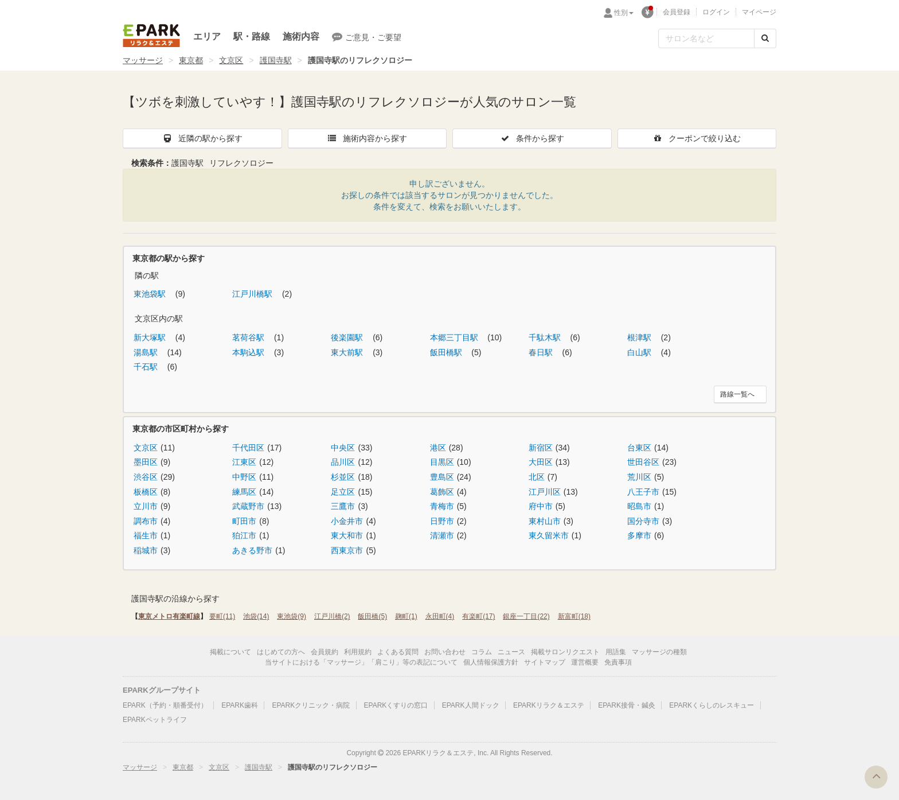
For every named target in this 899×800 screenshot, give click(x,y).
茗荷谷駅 (249, 337)
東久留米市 (549, 535)
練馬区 (244, 491)
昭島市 (639, 506)
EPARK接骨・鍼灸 (626, 705)
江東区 (244, 462)
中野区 (244, 476)
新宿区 (541, 447)
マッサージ (143, 60)
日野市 (442, 521)
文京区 (231, 60)
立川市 (146, 506)
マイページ (759, 12)
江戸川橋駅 (253, 293)
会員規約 (324, 652)
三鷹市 (343, 506)
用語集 (615, 652)
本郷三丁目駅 (455, 337)
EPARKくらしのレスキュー (711, 705)
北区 (537, 476)
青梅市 (442, 506)
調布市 (146, 521)
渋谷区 (146, 476)
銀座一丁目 (526, 616)
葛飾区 (442, 491)
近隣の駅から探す (202, 138)
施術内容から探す (367, 138)
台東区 (639, 447)
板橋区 (146, 491)
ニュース (511, 652)
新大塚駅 (151, 337)
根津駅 (640, 337)
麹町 (406, 616)
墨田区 (146, 462)
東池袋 (291, 616)
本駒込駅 (249, 352)
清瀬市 (442, 535)
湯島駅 (147, 352)
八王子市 (643, 491)
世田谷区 (643, 462)
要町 (222, 616)
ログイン (716, 12)
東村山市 (545, 521)
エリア (207, 36)
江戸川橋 (332, 616)
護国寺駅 (276, 60)
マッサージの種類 (659, 652)
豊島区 (442, 476)
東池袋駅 (151, 293)
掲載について (230, 652)
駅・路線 (251, 36)
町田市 (244, 521)
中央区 (343, 447)
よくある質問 (398, 652)
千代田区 (248, 447)
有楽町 (478, 616)
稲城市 (146, 550)
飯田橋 (372, 616)
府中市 (541, 506)
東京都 (191, 60)
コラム (481, 652)
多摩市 (639, 535)
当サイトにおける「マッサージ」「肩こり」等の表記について (361, 662)
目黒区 (442, 462)
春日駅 (542, 352)
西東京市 (347, 550)
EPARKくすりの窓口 (396, 705)
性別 (624, 13)
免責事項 (618, 662)
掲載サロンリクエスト (565, 652)
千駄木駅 (546, 337)
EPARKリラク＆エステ (151, 35)
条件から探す (532, 138)
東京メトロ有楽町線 (169, 616)
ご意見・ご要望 (366, 36)
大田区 (541, 462)
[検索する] (765, 38)
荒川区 (639, 476)
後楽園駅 (348, 337)
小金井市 (347, 521)
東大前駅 (348, 352)
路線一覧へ (737, 394)
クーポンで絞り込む (696, 138)
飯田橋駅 (447, 352)
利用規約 (358, 652)
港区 (438, 447)
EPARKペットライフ (155, 720)
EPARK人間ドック (470, 705)
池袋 (256, 616)
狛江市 (244, 535)
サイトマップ (544, 662)
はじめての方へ (281, 652)
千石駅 (147, 366)
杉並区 (343, 476)
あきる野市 (252, 550)
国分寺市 (643, 521)
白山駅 (640, 352)
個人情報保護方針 (490, 662)
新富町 (574, 616)
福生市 (146, 535)
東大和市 (347, 535)
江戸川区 (545, 491)
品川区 (343, 462)
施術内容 (301, 36)
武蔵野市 (248, 506)
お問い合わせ (445, 652)
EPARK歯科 (239, 705)
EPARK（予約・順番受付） (165, 705)
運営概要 (585, 662)
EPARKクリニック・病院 (311, 705)
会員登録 (676, 12)
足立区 (343, 491)
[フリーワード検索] (706, 38)
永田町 (440, 616)
